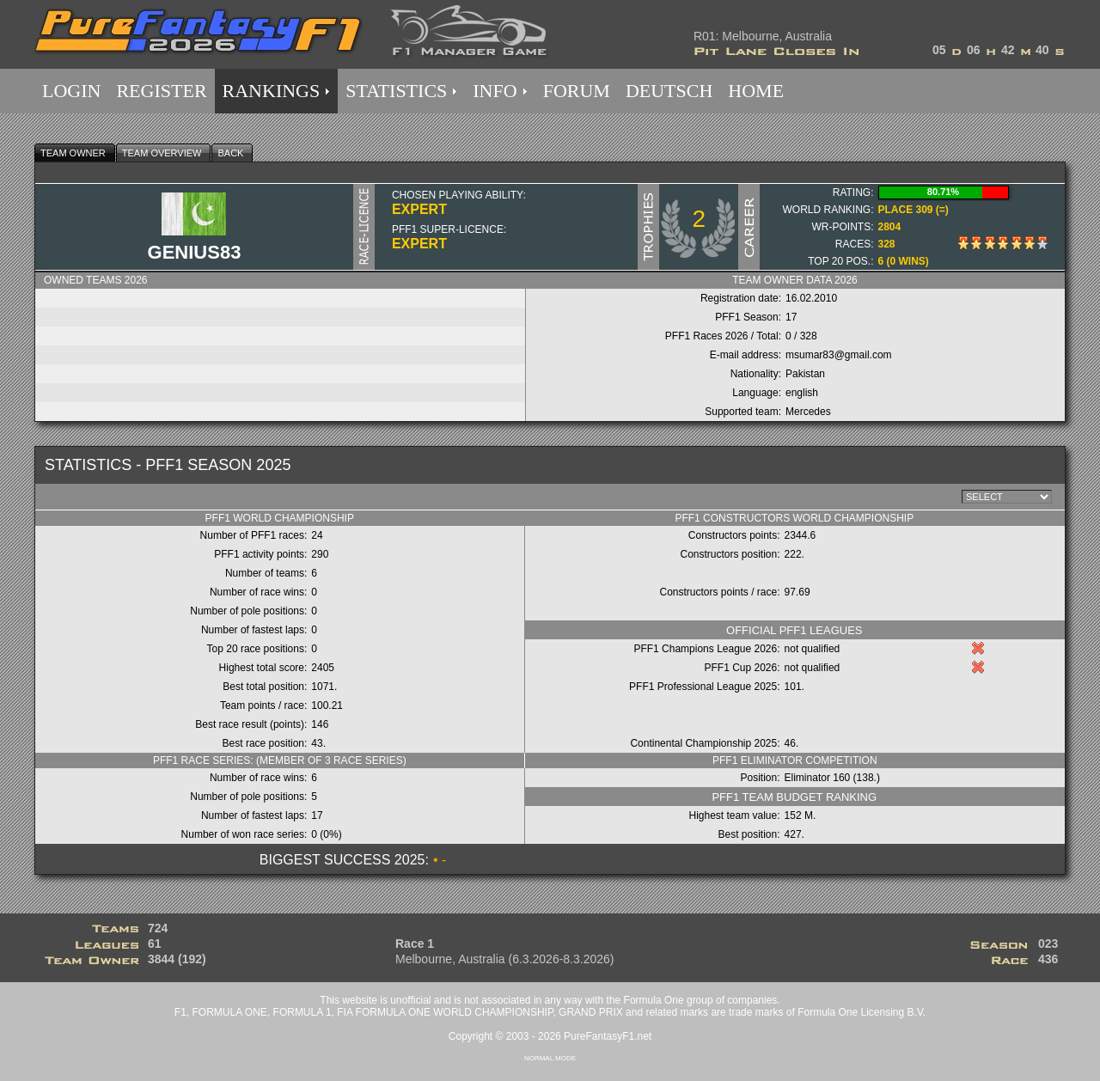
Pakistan (805, 374)
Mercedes (808, 412)
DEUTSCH (669, 90)
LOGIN (71, 90)
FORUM (576, 90)
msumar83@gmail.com (838, 355)
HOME (756, 90)
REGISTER (161, 90)
